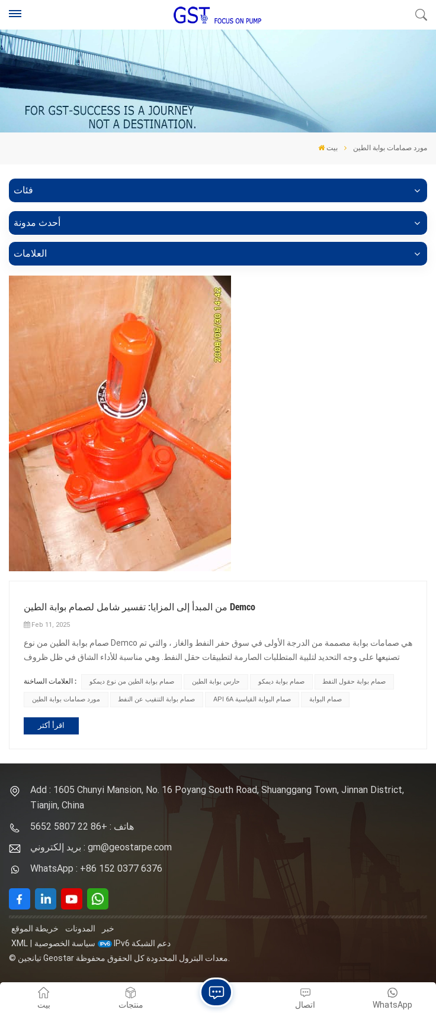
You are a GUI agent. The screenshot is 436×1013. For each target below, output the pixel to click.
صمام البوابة (325, 699)
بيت (328, 148)
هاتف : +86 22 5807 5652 (82, 826)
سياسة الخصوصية (64, 943)
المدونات (80, 928)
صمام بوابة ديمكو (281, 681)
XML (19, 943)
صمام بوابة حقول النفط (354, 681)
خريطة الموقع (35, 928)
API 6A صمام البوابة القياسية (252, 699)
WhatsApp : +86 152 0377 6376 (96, 868)
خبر (108, 928)
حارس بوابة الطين (216, 681)
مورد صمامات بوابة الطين (66, 699)
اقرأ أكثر (51, 725)
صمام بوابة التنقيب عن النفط (156, 699)
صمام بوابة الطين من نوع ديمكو (131, 681)
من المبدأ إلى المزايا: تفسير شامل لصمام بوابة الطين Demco (139, 607)
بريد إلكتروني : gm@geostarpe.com (101, 847)
